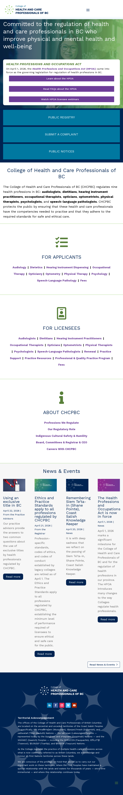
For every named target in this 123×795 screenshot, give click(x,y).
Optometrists (72, 345)
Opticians (53, 345)
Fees (83, 280)
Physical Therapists (98, 345)
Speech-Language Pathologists (58, 351)
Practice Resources (38, 358)
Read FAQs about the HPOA (60, 88)
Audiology (19, 267)
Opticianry (35, 273)
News (69, 533)
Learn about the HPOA (60, 78)
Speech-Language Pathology (56, 280)
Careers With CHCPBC (61, 449)
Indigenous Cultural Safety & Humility (61, 435)
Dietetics (36, 267)
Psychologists (24, 351)
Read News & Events (102, 664)
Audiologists (27, 338)
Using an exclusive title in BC (12, 502)
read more (13, 576)
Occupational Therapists (26, 345)
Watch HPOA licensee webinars (60, 99)
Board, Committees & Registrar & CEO (61, 442)
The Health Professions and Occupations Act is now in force (109, 507)
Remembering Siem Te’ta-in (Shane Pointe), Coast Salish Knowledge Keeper (78, 511)
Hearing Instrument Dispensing (67, 267)
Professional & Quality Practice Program (82, 358)
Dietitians (46, 338)
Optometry (53, 273)
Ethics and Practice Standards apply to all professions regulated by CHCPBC (45, 509)
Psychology (99, 273)
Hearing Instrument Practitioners (79, 338)
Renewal (90, 351)
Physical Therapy (76, 273)
